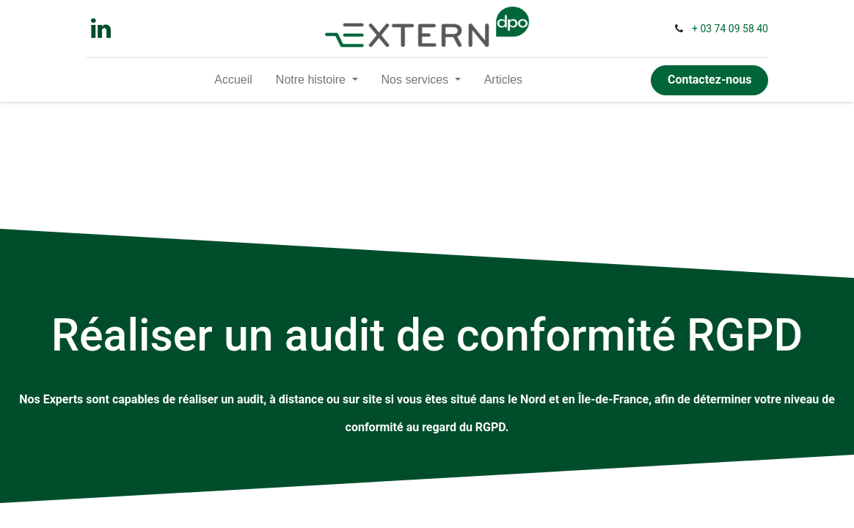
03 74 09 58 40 (734, 28)
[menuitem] (233, 80)
